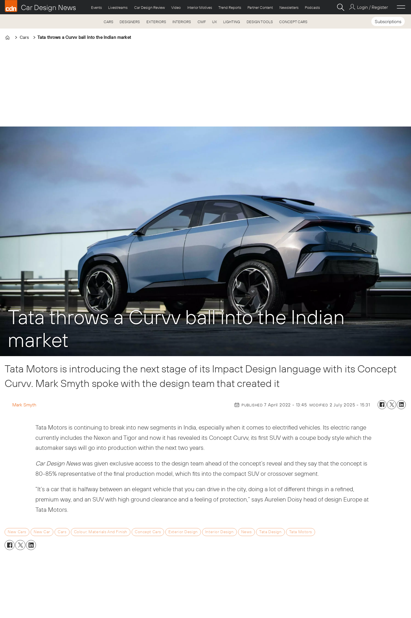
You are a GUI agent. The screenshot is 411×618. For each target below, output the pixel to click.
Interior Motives (199, 7)
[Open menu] (401, 7)
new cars (17, 531)
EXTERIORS (156, 21)
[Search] (340, 7)
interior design (219, 531)
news (246, 531)
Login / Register (372, 7)
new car (42, 531)
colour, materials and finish (100, 531)
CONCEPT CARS (293, 21)
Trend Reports (229, 7)
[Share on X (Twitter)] (391, 404)
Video (176, 7)
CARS (108, 21)
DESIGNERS (130, 21)
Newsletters (289, 7)
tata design (270, 531)
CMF (202, 21)
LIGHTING (231, 21)
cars (62, 531)
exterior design (183, 531)
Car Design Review (149, 7)
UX (214, 21)
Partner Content (260, 7)
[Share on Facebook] (382, 404)
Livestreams (118, 7)
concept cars (148, 531)
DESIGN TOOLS (260, 21)
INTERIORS (181, 21)
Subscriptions (388, 21)
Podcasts (312, 7)
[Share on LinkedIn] (401, 404)
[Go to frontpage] (40, 6)
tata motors (300, 531)
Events (96, 7)
